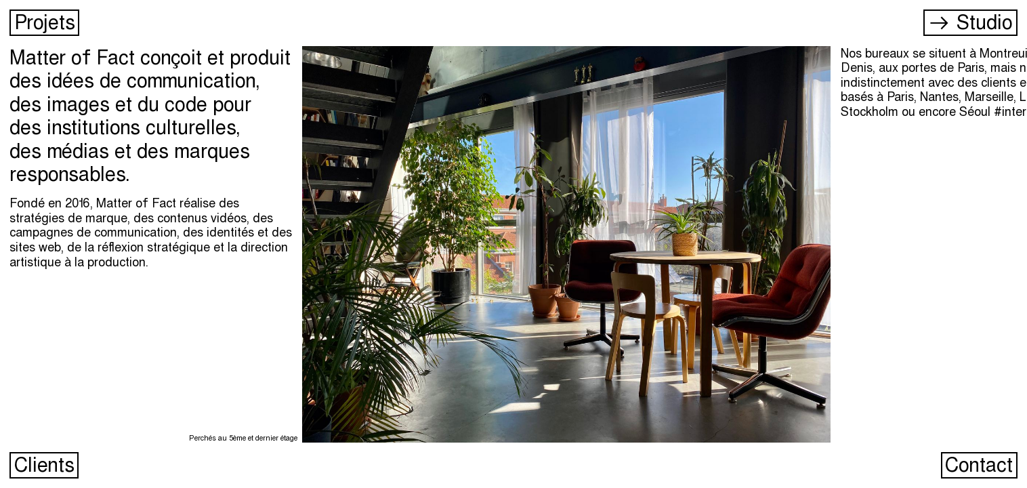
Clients (42, 465)
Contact (977, 465)
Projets (42, 22)
